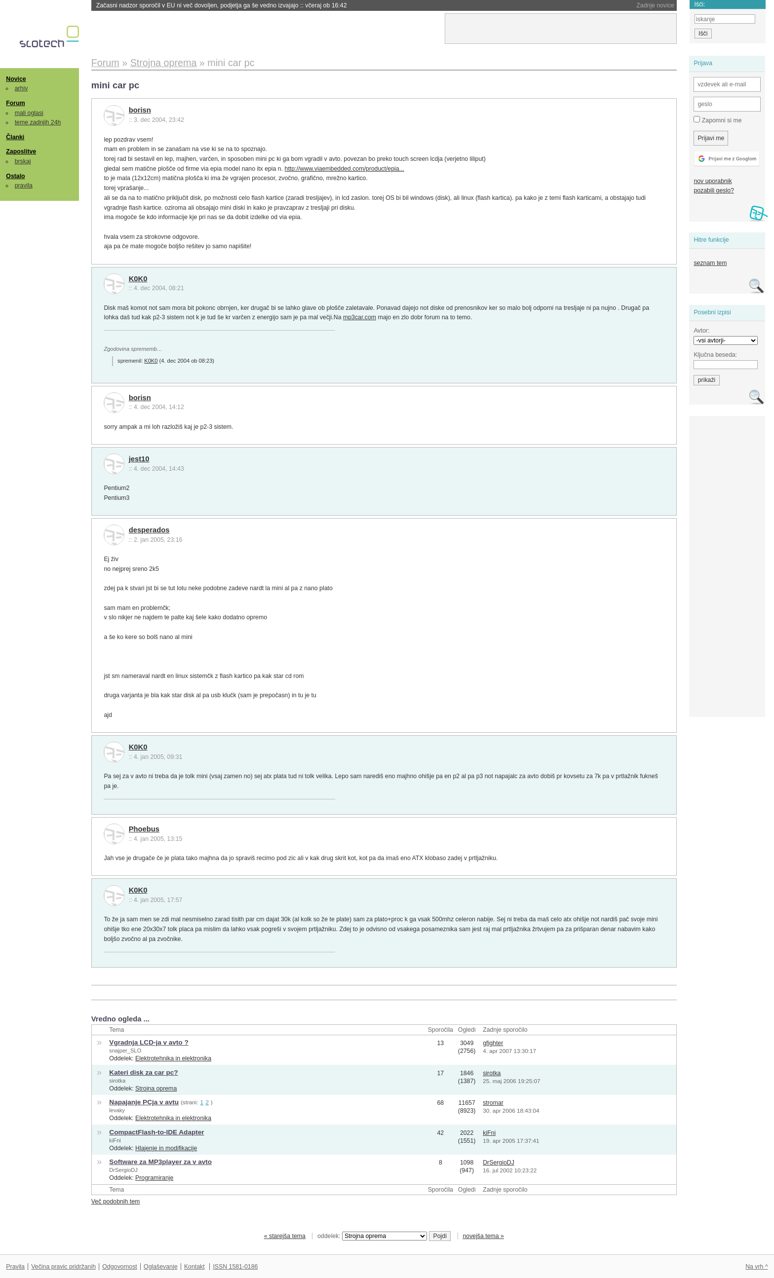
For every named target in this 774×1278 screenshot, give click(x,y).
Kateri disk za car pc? (143, 1072)
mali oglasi (29, 113)
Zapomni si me (717, 120)
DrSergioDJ (123, 1170)
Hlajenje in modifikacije (166, 1148)
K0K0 (138, 279)
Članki (15, 137)
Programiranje (154, 1177)
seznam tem (710, 263)
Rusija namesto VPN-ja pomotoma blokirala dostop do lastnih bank (210, 5)
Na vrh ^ (756, 1266)
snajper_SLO (125, 1050)
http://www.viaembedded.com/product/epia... (344, 168)
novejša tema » (483, 1236)
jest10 (139, 459)
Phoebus (144, 829)
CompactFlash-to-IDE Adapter (156, 1132)
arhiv (21, 88)
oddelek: (372, 1236)
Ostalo (15, 176)
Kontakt (194, 1266)
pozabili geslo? (714, 190)
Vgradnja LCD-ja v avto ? (148, 1042)
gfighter (493, 1043)
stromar (493, 1102)
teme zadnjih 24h (38, 122)
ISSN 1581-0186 (235, 1266)
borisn (140, 110)
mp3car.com (359, 317)
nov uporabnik (713, 181)
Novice (16, 78)
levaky (117, 1110)
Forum (15, 103)
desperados (149, 530)
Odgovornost (119, 1266)
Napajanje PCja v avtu (144, 1102)
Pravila (15, 1266)
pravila (24, 185)
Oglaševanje (160, 1266)
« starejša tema (285, 1236)
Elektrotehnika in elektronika (173, 1058)
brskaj (23, 161)
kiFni (114, 1140)
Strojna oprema (156, 1088)
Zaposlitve (21, 151)
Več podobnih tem (115, 1201)
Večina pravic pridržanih (63, 1266)
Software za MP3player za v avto (160, 1161)
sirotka (117, 1081)
